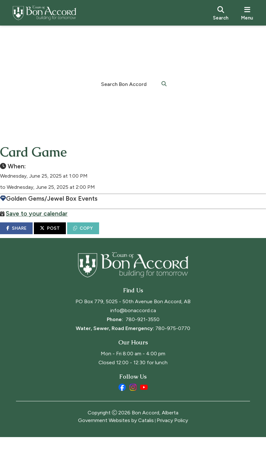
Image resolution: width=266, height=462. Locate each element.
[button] (164, 83)
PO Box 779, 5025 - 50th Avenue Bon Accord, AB (133, 326)
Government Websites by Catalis (116, 445)
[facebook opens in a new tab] (122, 412)
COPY (99, 234)
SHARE (32, 234)
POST (66, 234)
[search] (220, 13)
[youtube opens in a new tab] (144, 412)
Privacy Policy (172, 445)
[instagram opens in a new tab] (133, 412)
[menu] (247, 13)
